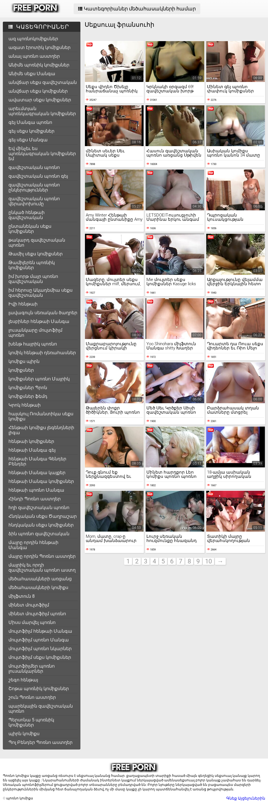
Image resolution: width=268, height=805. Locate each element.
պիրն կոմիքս (23, 733)
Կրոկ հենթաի (24, 405)
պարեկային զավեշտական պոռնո (40, 708)
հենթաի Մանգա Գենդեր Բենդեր (37, 461)
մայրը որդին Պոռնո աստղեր (42, 556)
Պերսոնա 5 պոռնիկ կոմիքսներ (31, 722)
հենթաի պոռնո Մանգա (36, 490)
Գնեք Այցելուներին (245, 798)
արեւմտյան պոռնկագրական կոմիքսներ (42, 111)
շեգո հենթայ (23, 680)
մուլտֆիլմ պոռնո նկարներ (40, 648)
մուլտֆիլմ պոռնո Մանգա (38, 640)
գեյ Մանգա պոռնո (30, 122)
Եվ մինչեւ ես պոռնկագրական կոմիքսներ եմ (42, 153)
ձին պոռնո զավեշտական (38, 533)
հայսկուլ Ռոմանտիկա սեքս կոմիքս (40, 416)
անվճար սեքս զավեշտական (42, 82)
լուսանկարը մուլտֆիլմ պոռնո (35, 332)
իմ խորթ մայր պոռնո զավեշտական (33, 279)
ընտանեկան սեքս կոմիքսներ (29, 229)
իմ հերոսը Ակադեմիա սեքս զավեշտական (40, 292)
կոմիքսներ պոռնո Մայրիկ (39, 379)
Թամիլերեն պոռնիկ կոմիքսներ (31, 265)
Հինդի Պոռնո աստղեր (34, 498)
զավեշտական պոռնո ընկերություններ (34, 187)
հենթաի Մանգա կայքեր (36, 472)
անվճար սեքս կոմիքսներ (38, 91)
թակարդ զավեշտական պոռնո (36, 242)
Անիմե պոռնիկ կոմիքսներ (38, 65)
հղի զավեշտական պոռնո (38, 507)
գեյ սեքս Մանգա (28, 139)
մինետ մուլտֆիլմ (28, 605)
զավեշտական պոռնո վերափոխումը (34, 201)
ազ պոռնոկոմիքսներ (33, 38)
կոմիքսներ (21, 370)
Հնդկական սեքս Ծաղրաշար (42, 516)
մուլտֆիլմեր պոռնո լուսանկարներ (31, 668)
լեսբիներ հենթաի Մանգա (38, 321)
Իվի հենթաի (23, 304)
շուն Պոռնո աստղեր (32, 697)
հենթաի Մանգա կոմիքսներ (41, 481)
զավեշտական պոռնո (34, 167)
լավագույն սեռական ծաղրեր (42, 312)
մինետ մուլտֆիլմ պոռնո (37, 613)
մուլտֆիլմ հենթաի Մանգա (40, 631)
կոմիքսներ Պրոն (27, 387)
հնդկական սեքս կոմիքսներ (41, 525)
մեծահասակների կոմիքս (38, 587)
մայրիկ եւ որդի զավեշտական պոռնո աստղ (42, 567)
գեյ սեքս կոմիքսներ (31, 131)
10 (208, 561)
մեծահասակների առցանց (40, 578)
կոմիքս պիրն (23, 361)
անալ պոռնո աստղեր (34, 56)
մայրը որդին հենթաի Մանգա (33, 545)
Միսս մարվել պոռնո (32, 622)
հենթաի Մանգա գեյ (32, 450)
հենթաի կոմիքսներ (31, 441)
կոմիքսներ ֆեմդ (27, 396)
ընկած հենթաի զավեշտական (26, 215)
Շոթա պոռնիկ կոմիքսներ (38, 688)
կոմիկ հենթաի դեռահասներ (42, 352)
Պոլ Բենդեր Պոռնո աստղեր (40, 742)
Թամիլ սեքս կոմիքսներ (35, 254)
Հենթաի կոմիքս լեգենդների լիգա (41, 430)
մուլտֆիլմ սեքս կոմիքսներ (39, 657)
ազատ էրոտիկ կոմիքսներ (39, 47)
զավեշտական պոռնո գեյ (38, 176)
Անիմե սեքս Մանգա (31, 73)
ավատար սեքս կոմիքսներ (39, 99)
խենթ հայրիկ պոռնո (32, 344)
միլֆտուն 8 (21, 596)
